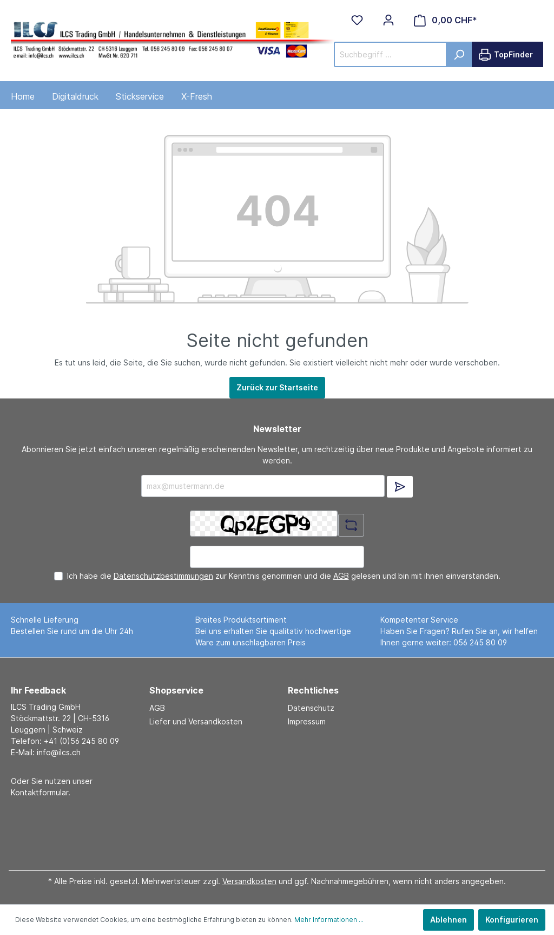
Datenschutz (311, 707)
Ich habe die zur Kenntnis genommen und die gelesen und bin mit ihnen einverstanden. (283, 575)
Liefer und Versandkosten (195, 721)
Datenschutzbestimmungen (163, 575)
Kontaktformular (39, 792)
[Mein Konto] (388, 20)
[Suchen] (459, 54)
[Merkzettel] (357, 20)
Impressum (307, 721)
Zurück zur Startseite (277, 387)
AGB (341, 575)
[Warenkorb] (445, 20)
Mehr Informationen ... (329, 920)
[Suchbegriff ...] (390, 54)
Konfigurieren (511, 919)
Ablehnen (448, 919)
